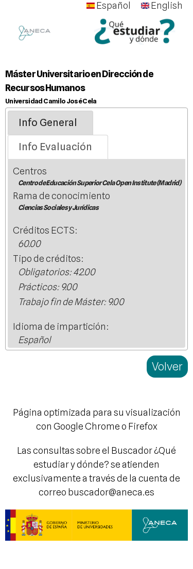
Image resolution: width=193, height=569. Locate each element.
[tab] (50, 123)
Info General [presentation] (48, 122)
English (162, 5)
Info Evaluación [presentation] (55, 146)
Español (108, 5)
